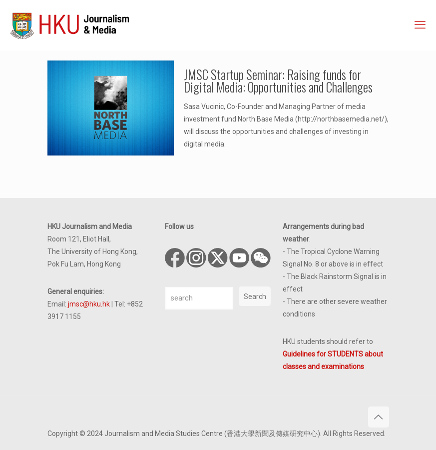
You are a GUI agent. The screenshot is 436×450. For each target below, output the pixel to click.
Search (255, 296)
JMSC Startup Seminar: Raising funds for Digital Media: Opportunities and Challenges (278, 80)
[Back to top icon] (378, 417)
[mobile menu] (420, 25)
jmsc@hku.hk (89, 304)
